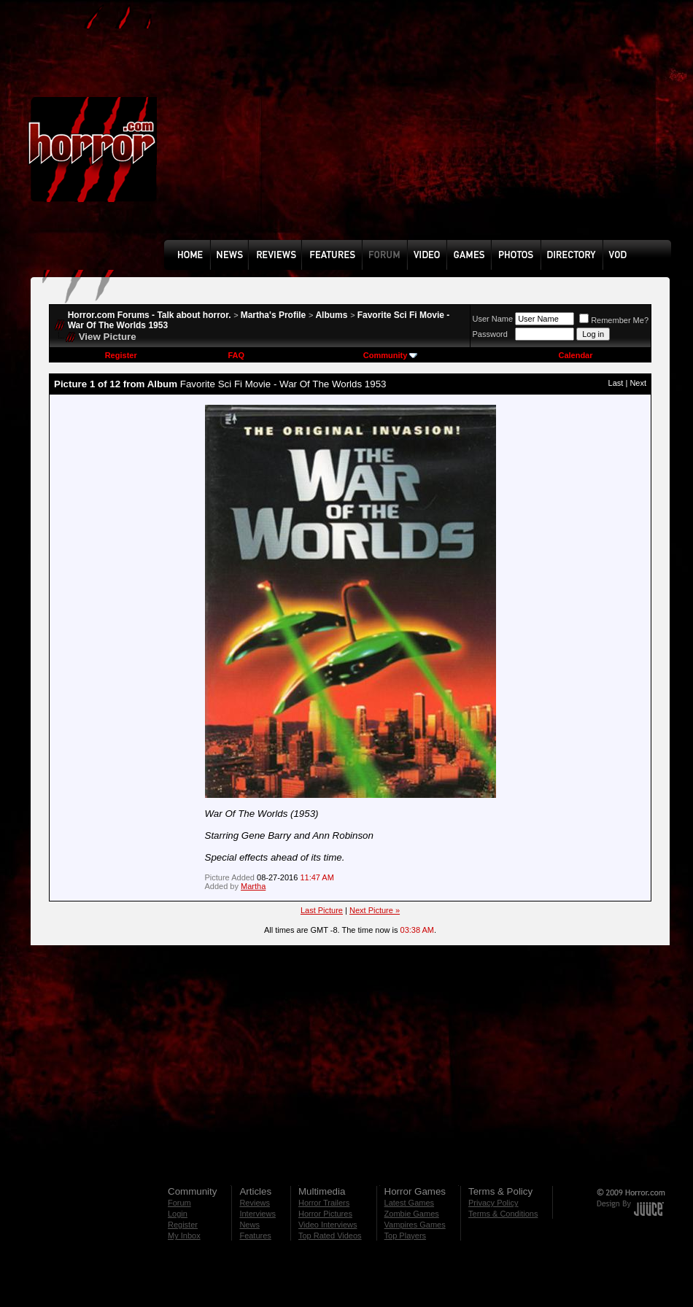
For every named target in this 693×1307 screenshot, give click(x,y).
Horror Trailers (323, 1202)
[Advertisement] (339, 130)
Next (638, 383)
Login (177, 1213)
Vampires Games (415, 1224)
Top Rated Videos (330, 1235)
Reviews (254, 1202)
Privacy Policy (493, 1202)
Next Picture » (374, 910)
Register (121, 355)
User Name (493, 318)
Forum (179, 1202)
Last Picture (322, 910)
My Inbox (184, 1235)
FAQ (236, 355)
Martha (253, 886)
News (249, 1224)
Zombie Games (411, 1213)
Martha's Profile (273, 315)
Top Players (405, 1235)
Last (616, 383)
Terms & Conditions (503, 1213)
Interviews (257, 1213)
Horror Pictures (325, 1213)
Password (490, 334)
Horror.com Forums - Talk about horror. (149, 315)
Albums (331, 315)
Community (390, 355)
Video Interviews (327, 1224)
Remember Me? (614, 320)
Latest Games (409, 1202)
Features (255, 1235)
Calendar (575, 355)
